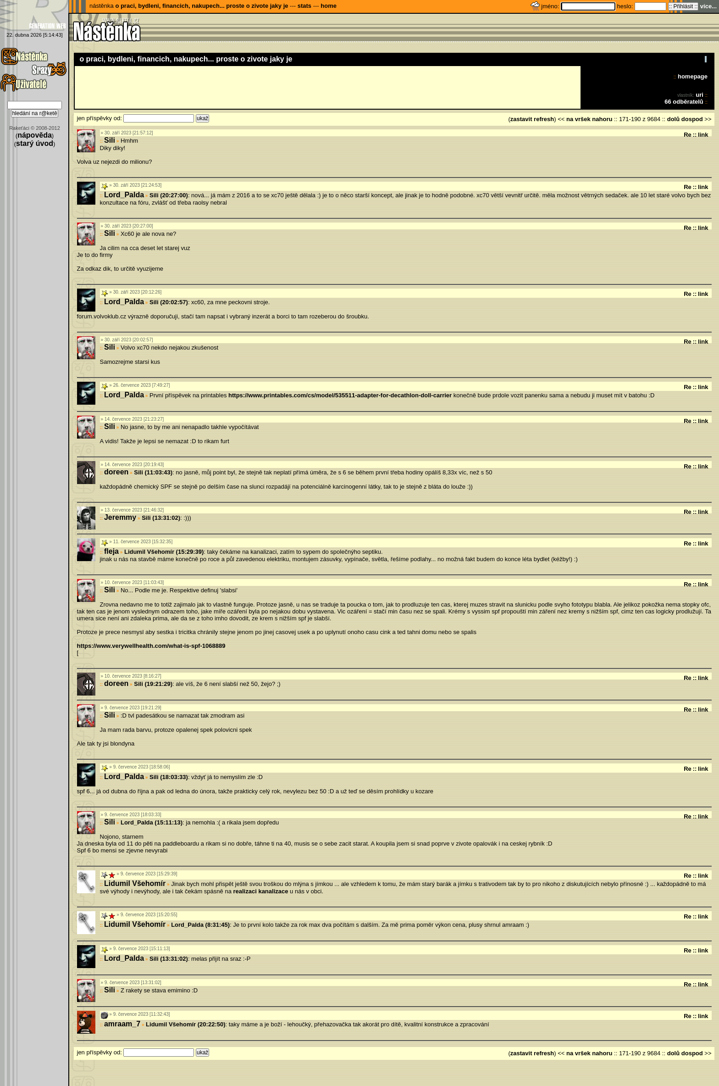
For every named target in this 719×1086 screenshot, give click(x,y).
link (703, 134)
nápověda (34, 135)
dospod (692, 119)
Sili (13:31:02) (161, 517)
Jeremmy (120, 517)
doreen (116, 472)
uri (699, 94)
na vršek (578, 119)
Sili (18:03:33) (168, 777)
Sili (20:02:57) (168, 302)
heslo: (626, 6)
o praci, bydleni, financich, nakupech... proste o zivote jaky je (201, 5)
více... (708, 6)
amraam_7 (122, 1024)
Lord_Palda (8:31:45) (200, 924)
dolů (673, 119)
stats (304, 5)
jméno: (551, 6)
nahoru (602, 119)
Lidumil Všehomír (135, 883)
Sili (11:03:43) (153, 472)
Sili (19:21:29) (153, 683)
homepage (693, 76)
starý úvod (34, 143)
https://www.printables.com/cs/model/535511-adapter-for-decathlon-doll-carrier (340, 395)
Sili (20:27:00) (168, 195)
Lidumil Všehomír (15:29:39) (164, 551)
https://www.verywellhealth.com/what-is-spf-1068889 (151, 645)
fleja (111, 551)
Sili (109, 140)
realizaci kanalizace (260, 891)
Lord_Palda (124, 195)
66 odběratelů (683, 101)
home (329, 5)
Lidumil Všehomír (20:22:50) (185, 1024)
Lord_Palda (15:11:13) (152, 822)
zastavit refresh (532, 119)
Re (687, 134)
